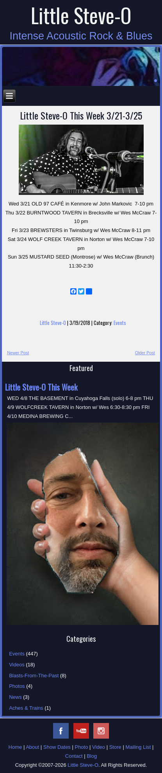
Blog (92, 756)
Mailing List (138, 747)
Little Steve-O (81, 15)
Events (120, 323)
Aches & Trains (26, 708)
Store (115, 747)
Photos (17, 686)
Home (15, 747)
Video (98, 747)
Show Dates (57, 747)
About (32, 747)
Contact (74, 756)
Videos (17, 665)
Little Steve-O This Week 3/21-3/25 (81, 115)
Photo (81, 747)
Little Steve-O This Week (41, 387)
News (15, 697)
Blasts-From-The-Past (34, 675)
